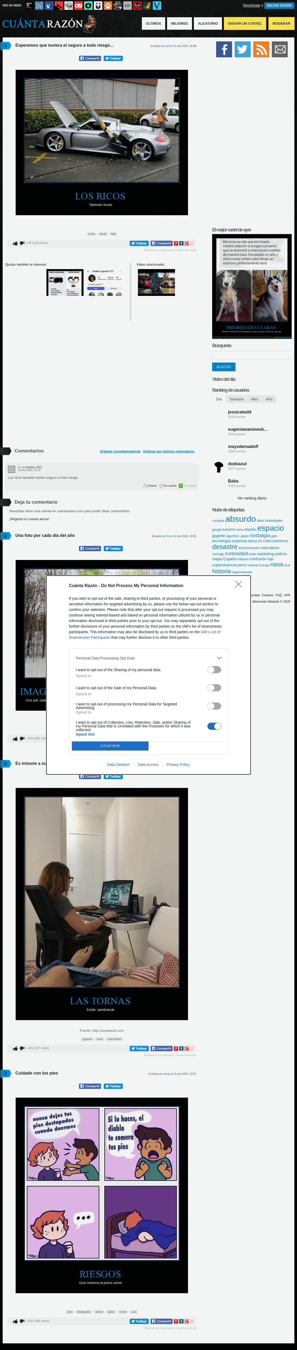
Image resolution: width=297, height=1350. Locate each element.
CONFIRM (110, 746)
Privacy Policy (178, 764)
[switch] (214, 669)
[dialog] (148, 675)
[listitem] (148, 658)
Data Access (148, 764)
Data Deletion (118, 764)
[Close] (240, 586)
